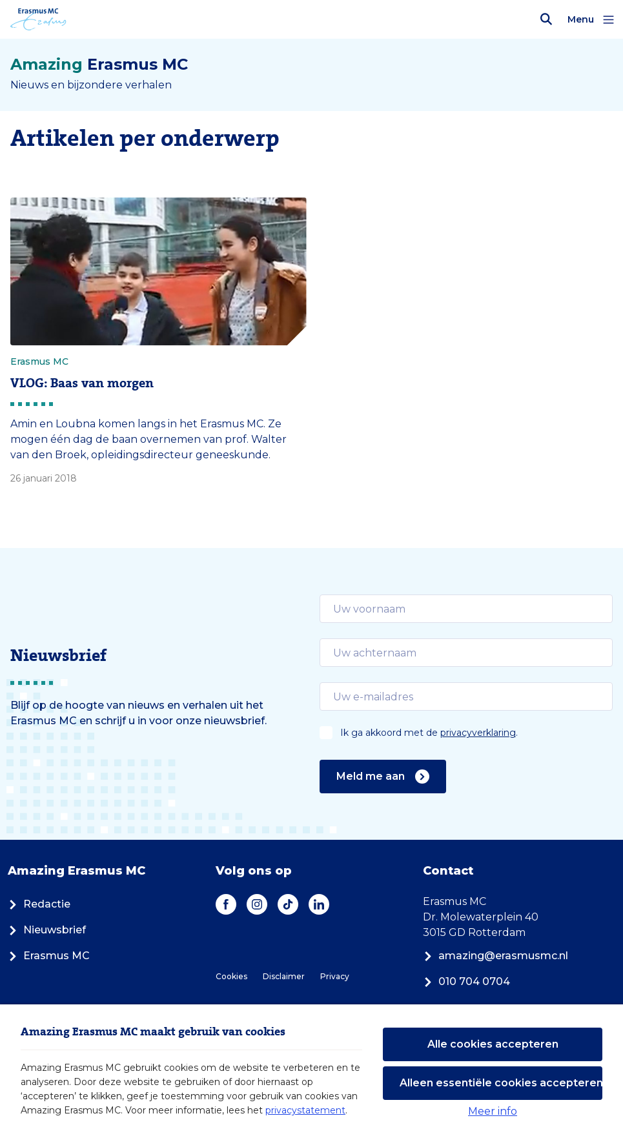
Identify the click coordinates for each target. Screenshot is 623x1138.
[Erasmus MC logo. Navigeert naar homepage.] (38, 19)
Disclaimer (284, 976)
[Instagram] (257, 904)
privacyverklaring (478, 732)
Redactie (39, 904)
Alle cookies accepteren (492, 1044)
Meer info (492, 1111)
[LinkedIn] (319, 904)
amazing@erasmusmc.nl (495, 956)
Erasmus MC (49, 956)
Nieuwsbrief (47, 930)
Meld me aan (382, 776)
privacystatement (305, 1110)
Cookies (231, 976)
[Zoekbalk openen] (546, 19)
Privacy (334, 976)
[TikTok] (288, 904)
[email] (466, 608)
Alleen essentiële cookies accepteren (501, 1083)
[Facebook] (226, 904)
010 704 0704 (466, 981)
